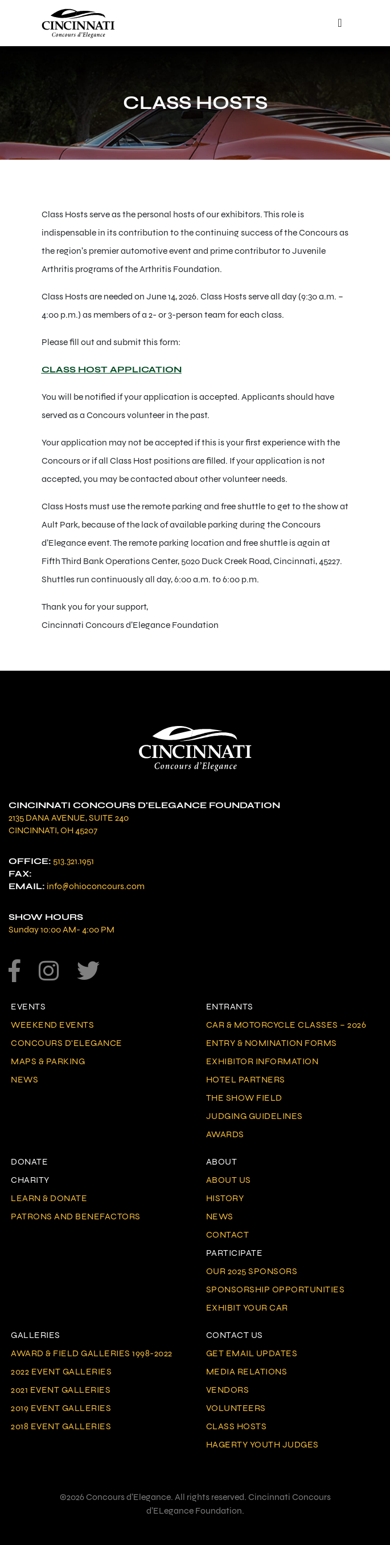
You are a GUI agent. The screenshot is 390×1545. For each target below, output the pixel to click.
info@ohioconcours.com (96, 886)
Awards (225, 1134)
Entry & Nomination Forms (271, 1042)
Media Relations (247, 1371)
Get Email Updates (252, 1353)
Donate (29, 1161)
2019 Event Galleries (61, 1407)
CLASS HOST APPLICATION (112, 369)
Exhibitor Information (262, 1061)
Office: (30, 860)
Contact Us (234, 1334)
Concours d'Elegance (66, 1042)
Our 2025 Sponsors (252, 1271)
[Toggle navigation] (339, 23)
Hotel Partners (245, 1079)
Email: (27, 886)
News (24, 1079)
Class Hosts (236, 1426)
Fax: (20, 873)
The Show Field (244, 1097)
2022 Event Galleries (61, 1371)
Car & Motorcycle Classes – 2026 (286, 1024)
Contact (227, 1234)
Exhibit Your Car (247, 1307)
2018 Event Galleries (61, 1426)
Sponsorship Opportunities (275, 1289)
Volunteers (236, 1407)
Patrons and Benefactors (76, 1216)
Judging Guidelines (254, 1115)
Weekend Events (52, 1024)
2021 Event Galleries (60, 1389)
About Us (228, 1179)
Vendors (227, 1389)
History (225, 1198)
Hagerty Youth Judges (262, 1444)
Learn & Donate (49, 1198)
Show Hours (46, 916)
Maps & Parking (48, 1061)
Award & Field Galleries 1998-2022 (92, 1353)
